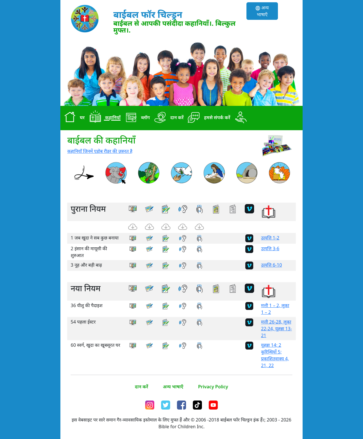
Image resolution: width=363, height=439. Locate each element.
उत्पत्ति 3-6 (270, 248)
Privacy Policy (213, 387)
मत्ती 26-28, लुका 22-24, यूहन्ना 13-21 (276, 329)
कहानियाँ (104, 118)
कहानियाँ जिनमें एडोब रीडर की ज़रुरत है (99, 151)
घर (73, 118)
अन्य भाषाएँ (262, 11)
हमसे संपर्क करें (208, 118)
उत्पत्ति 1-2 (270, 238)
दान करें (167, 118)
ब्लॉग (136, 118)
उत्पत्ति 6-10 (271, 265)
